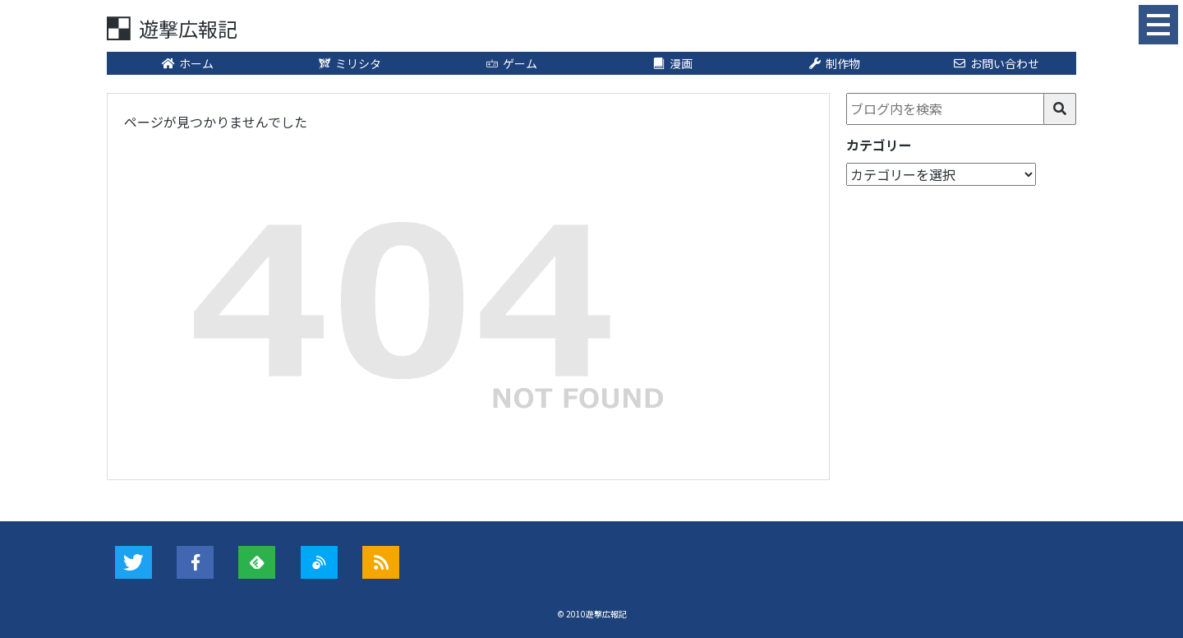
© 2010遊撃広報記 (592, 614)
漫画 (672, 63)
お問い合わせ (995, 63)
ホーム (187, 63)
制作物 (834, 63)
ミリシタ (349, 63)
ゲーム (511, 63)
